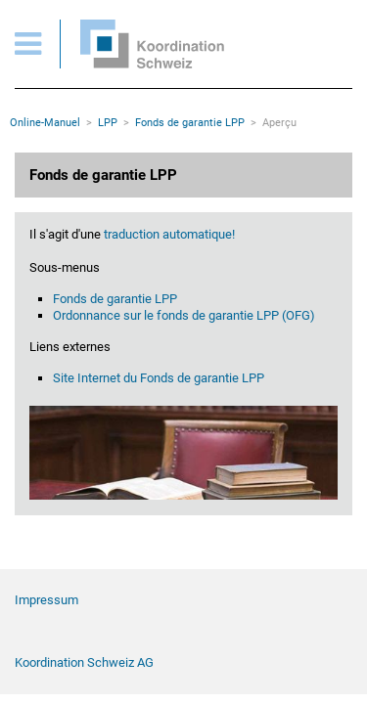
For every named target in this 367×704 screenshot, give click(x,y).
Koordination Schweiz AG (84, 662)
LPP (107, 122)
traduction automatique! (168, 234)
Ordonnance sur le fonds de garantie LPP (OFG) (184, 315)
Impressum (46, 600)
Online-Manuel (45, 122)
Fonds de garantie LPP (190, 122)
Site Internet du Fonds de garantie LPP (158, 378)
